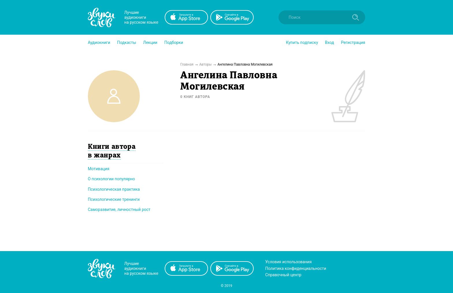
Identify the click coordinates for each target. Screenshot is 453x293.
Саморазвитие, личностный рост (119, 209)
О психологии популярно (111, 179)
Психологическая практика (114, 189)
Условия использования (288, 261)
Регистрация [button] (353, 42)
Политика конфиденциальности (295, 268)
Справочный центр (283, 274)
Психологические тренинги (114, 199)
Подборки (173, 42)
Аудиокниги (99, 42)
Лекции (150, 42)
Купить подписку (302, 42)
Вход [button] (329, 42)
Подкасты (126, 42)
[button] (99, 42)
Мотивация (98, 168)
